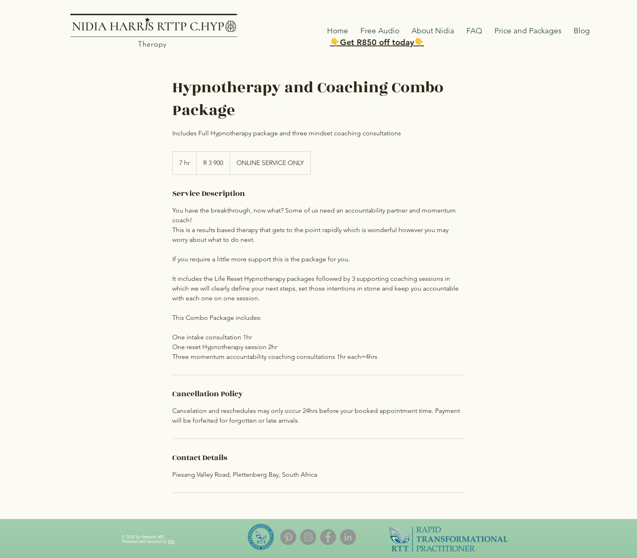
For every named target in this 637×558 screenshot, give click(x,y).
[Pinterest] (288, 537)
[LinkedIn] (348, 537)
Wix (171, 541)
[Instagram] (308, 537)
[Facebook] (328, 537)
